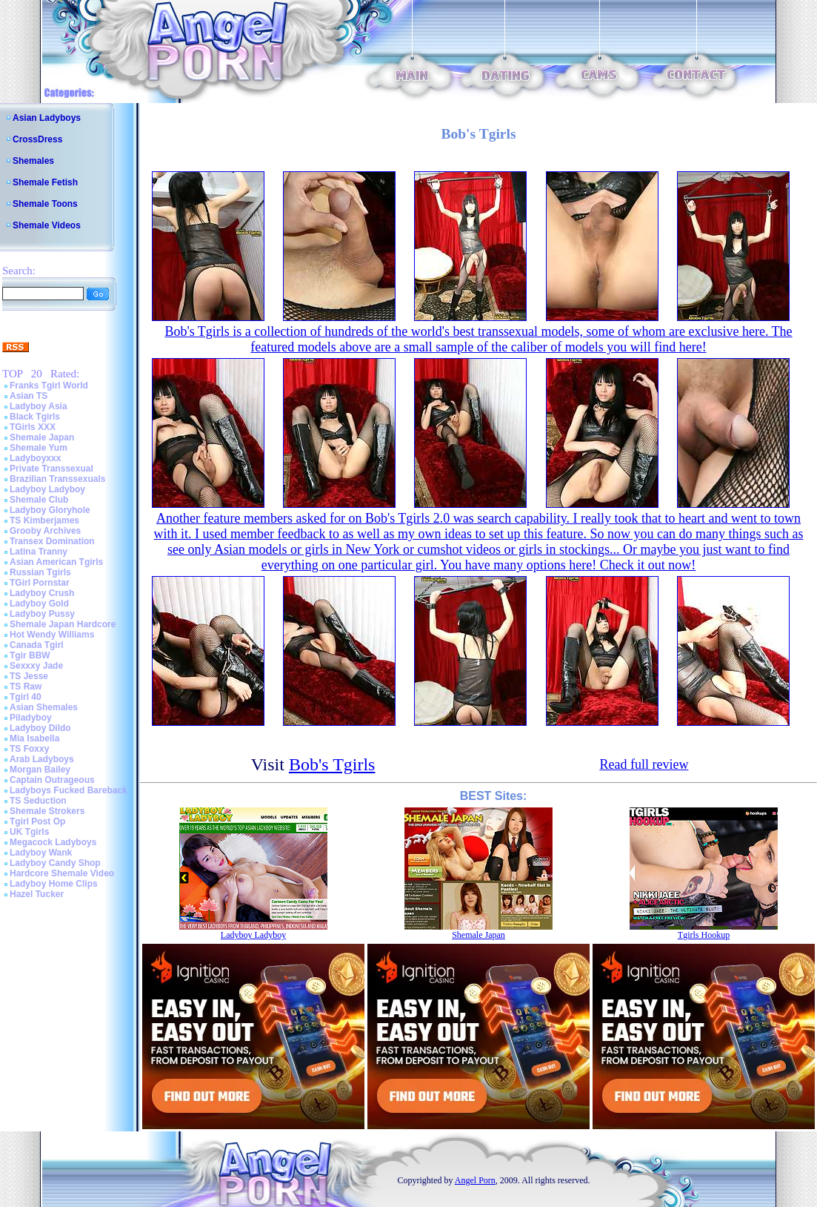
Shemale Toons (45, 204)
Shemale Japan (42, 437)
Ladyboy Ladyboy (47, 489)
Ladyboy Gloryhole (50, 510)
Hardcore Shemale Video (62, 873)
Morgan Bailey (40, 769)
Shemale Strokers (47, 811)
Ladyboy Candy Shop (55, 863)
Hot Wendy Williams (52, 634)
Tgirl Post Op (37, 821)
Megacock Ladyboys (53, 842)
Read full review (643, 764)
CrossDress (37, 139)
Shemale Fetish (45, 182)
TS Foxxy (29, 749)
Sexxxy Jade (36, 666)
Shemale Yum (38, 448)
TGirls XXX (33, 427)
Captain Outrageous (52, 780)
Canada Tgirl (37, 645)
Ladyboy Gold (39, 603)
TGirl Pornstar (40, 583)
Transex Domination (52, 541)
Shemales (33, 161)
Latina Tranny (38, 551)
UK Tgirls (29, 832)
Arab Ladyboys (42, 759)
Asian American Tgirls (56, 562)
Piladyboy (31, 717)
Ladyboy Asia (38, 406)
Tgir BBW (30, 655)
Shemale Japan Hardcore (63, 624)
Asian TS (28, 396)
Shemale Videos (47, 225)
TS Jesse (29, 676)
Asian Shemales (44, 707)
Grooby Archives (45, 531)
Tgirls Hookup (704, 935)
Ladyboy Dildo (40, 728)
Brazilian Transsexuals (57, 479)
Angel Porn (475, 1180)
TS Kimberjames (44, 520)
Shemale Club (39, 500)
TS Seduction (38, 801)
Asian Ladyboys (47, 118)
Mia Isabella (34, 738)
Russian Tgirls (40, 572)
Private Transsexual (51, 468)
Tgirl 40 (25, 697)
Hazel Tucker (37, 894)
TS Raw (25, 686)
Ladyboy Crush (42, 593)
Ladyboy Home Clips (54, 884)
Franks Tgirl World (49, 385)
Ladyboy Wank (41, 852)
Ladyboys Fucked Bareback (68, 790)
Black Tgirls (35, 416)
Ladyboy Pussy (42, 614)
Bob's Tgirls (332, 764)
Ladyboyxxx (35, 458)
